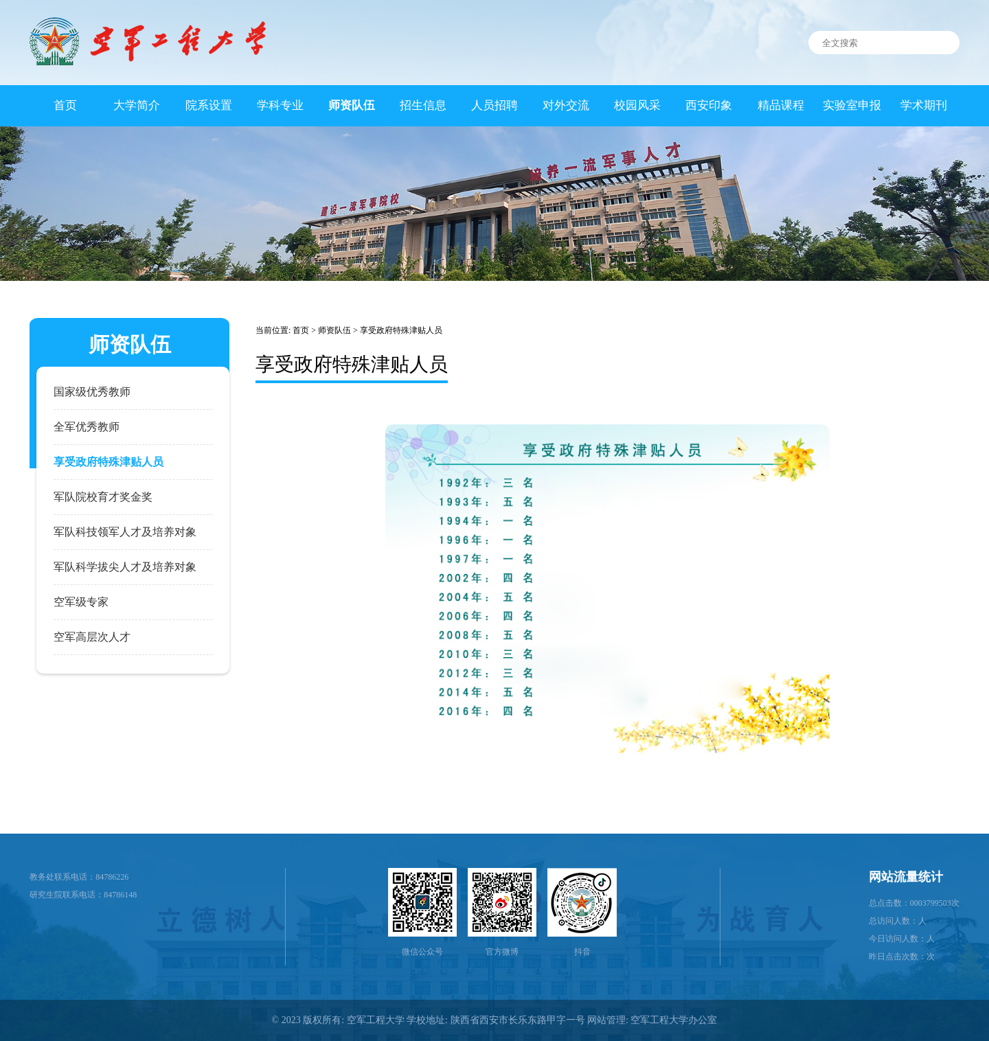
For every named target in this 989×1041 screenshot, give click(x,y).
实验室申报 (852, 105)
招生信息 (423, 105)
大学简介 (136, 105)
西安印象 (708, 105)
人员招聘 (494, 105)
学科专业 (280, 105)
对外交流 (566, 105)
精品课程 (781, 105)
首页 (65, 105)
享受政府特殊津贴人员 (401, 330)
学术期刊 (923, 105)
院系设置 (208, 105)
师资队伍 (351, 105)
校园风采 (637, 105)
